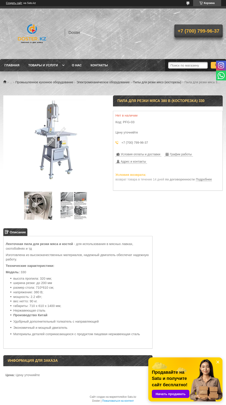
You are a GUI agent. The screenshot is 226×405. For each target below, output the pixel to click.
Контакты (99, 65)
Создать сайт (14, 3)
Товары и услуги (43, 65)
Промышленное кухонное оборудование (44, 82)
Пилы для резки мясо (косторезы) (157, 82)
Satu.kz (131, 396)
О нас (77, 65)
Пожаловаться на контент (118, 400)
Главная (11, 65)
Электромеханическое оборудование (103, 82)
